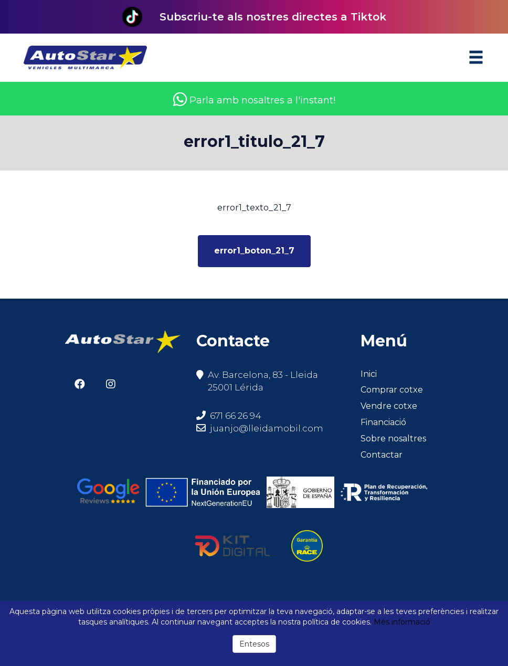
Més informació (402, 622)
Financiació (383, 422)
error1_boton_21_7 (254, 251)
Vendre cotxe (389, 406)
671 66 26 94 (228, 415)
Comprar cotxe (392, 390)
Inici (369, 374)
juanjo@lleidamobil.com (266, 428)
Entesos (254, 644)
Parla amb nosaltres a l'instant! (254, 100)
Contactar (382, 455)
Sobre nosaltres (393, 438)
